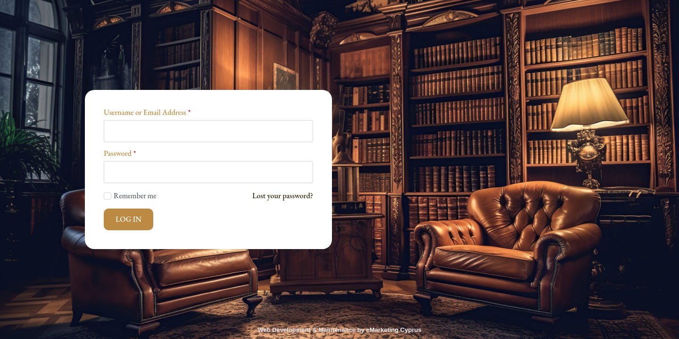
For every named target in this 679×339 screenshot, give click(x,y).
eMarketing (382, 329)
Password (120, 153)
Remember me (135, 196)
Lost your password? (282, 196)
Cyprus (409, 329)
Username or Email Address (147, 112)
